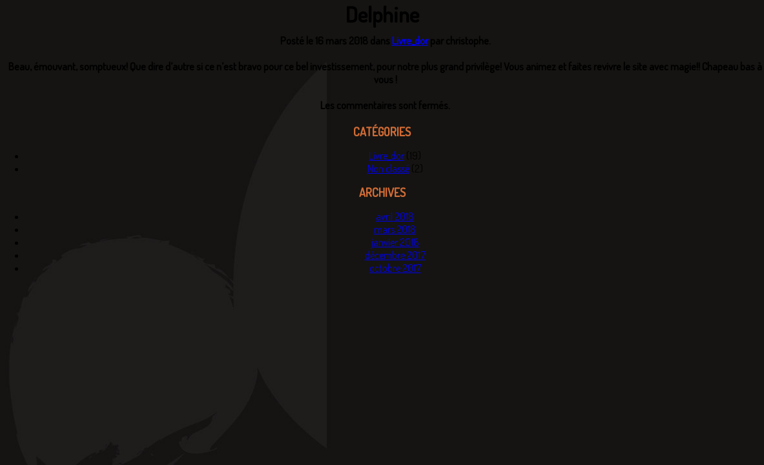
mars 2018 (395, 229)
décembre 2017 (395, 255)
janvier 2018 (395, 242)
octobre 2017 (395, 268)
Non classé (388, 168)
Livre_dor (410, 40)
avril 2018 (395, 216)
